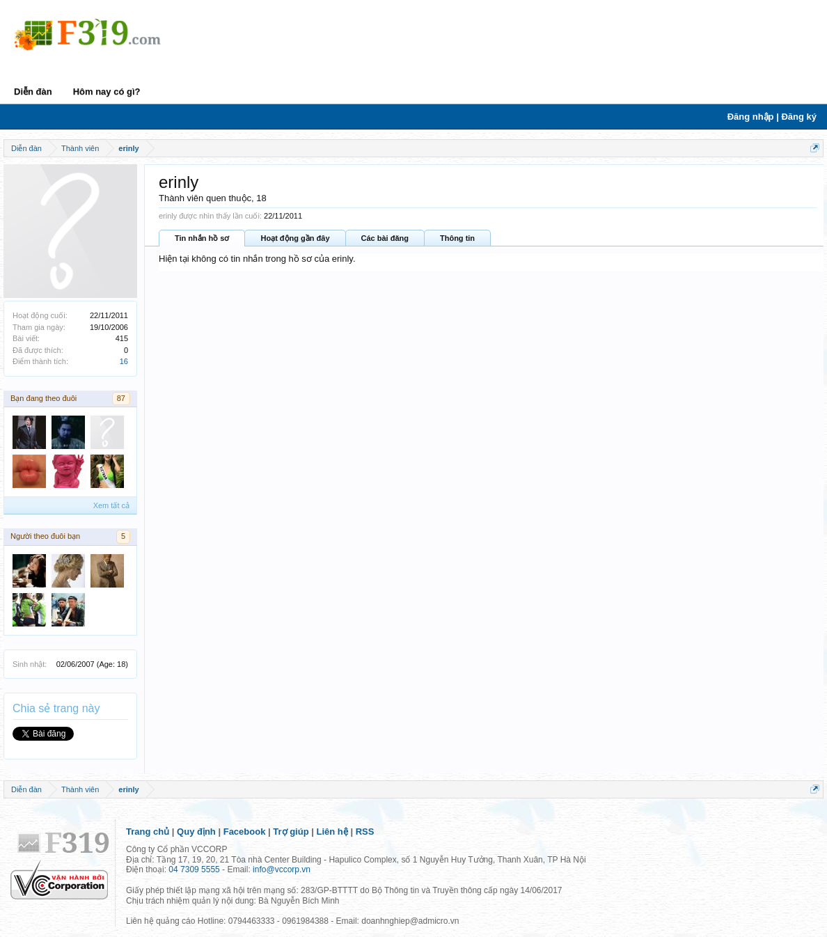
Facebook (244, 831)
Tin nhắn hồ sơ (202, 238)
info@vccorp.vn (281, 869)
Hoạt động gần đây (294, 238)
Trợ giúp (290, 831)
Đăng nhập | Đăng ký (772, 116)
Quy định (196, 831)
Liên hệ (332, 831)
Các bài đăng (385, 238)
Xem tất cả (111, 505)
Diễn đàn (33, 91)
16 (124, 361)
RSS (365, 831)
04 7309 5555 (193, 869)
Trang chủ (147, 831)
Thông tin (457, 238)
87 (121, 398)
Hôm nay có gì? (107, 91)
